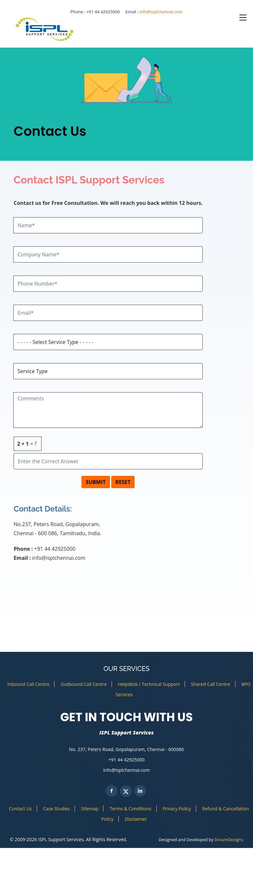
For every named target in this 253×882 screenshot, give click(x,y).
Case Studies (56, 809)
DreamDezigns (228, 839)
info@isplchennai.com (161, 12)
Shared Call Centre (210, 684)
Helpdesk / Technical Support (149, 684)
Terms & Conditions (130, 809)
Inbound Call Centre (28, 684)
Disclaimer (136, 819)
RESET (123, 482)
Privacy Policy (177, 809)
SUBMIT (95, 482)
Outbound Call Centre (84, 684)
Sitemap (89, 809)
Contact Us (20, 809)
